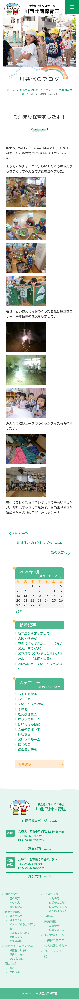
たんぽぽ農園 (27, 714)
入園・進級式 (27, 638)
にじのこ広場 (57, 903)
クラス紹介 (16, 941)
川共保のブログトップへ (34, 543)
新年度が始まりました (34, 633)
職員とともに (17, 954)
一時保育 (54, 898)
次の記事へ (60, 552)
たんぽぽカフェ (58, 911)
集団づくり (16, 937)
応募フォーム (57, 930)
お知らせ (24, 699)
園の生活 (10, 964)
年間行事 (15, 972)
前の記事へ (18, 533)
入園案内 (50, 916)
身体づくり (16, 920)
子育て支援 (51, 894)
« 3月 (19, 611)
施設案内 (34, 848)
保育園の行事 (27, 750)
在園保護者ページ (34, 821)
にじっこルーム (29, 719)
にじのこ (24, 745)
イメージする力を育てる (22, 927)
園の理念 (15, 903)
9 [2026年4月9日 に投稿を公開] (39, 591)
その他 (22, 709)
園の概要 (15, 898)
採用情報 (50, 921)
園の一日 (15, 968)
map (60, 832)
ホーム (11, 90)
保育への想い (13, 912)
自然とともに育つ (20, 933)
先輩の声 (54, 926)
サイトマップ (52, 951)
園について (12, 894)
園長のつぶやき (29, 729)
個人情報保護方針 (55, 946)
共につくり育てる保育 (19, 946)
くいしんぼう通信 (30, 704)
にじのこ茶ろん (58, 907)
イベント (48, 90)
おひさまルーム (29, 739)
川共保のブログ (29, 90)
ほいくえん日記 (29, 724)
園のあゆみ (16, 907)
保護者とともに (19, 950)
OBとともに (17, 959)
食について (16, 916)
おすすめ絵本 (27, 694)
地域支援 (24, 734)
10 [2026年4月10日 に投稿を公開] (46, 591)
